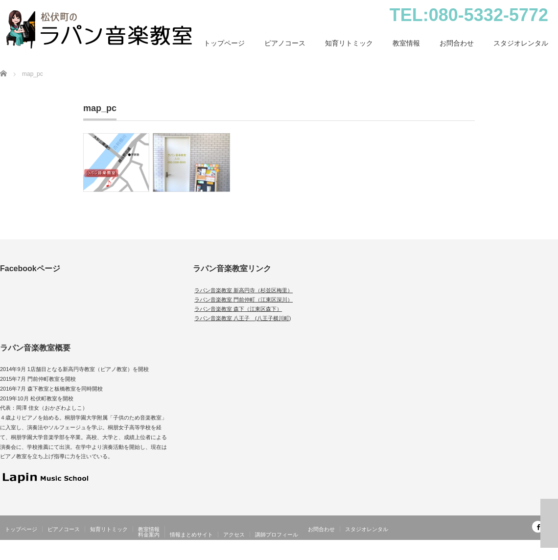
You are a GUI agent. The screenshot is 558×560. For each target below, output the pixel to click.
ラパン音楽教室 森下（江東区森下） (238, 309)
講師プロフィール (276, 534)
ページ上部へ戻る (549, 523)
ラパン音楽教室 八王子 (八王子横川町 (241, 318)
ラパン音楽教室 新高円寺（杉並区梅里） (243, 290)
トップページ (224, 43)
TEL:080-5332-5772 (469, 15)
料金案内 (149, 534)
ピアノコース (284, 43)
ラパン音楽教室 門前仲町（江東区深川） (243, 300)
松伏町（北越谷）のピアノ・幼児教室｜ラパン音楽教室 (484, 554)
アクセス (234, 534)
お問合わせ (457, 43)
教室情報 (406, 43)
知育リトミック (349, 43)
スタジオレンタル (520, 43)
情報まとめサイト (191, 534)
